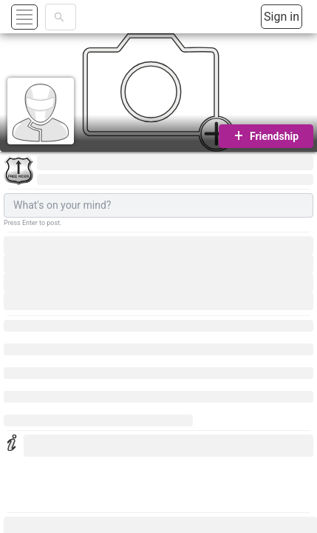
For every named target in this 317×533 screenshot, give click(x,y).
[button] (41, 16)
